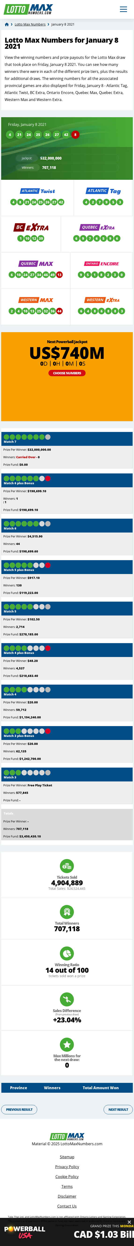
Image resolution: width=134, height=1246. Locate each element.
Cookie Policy (67, 1176)
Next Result (118, 1109)
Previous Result (19, 1109)
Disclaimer (67, 1196)
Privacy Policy (67, 1166)
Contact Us (67, 1206)
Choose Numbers (67, 373)
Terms (67, 1186)
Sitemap (67, 1157)
